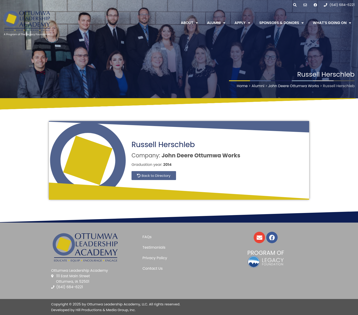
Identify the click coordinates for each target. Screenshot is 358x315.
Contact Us (152, 268)
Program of (265, 253)
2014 (167, 164)
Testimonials (154, 247)
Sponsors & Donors (281, 23)
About (189, 23)
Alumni (216, 23)
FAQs (147, 237)
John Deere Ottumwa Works (200, 155)
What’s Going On (332, 23)
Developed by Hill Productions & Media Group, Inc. (93, 309)
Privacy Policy (154, 258)
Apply (242, 23)
